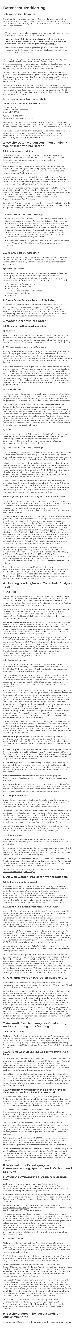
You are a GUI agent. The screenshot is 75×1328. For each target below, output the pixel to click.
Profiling (50, 44)
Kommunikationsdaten (27, 33)
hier (14, 830)
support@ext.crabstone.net (21, 118)
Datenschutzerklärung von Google (42, 830)
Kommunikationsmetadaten (56, 33)
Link (46, 756)
